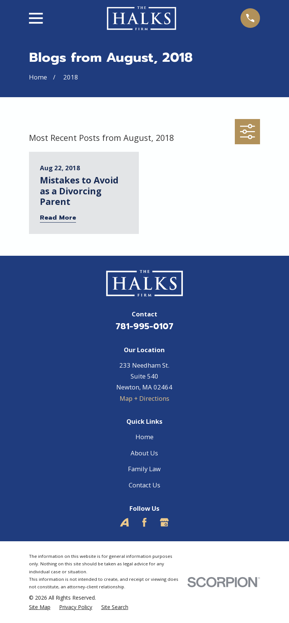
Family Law (144, 468)
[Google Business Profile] (164, 522)
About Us (144, 453)
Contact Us (144, 485)
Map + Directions (144, 398)
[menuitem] (39, 607)
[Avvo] (124, 522)
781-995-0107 (144, 326)
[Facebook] (144, 522)
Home (144, 436)
